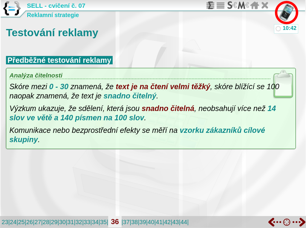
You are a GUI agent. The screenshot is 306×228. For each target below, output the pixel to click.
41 (159, 222)
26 (29, 222)
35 (103, 222)
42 (167, 222)
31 (70, 222)
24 (13, 222)
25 (21, 222)
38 (134, 222)
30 (62, 222)
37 (126, 222)
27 (37, 222)
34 (95, 222)
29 (54, 222)
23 (5, 222)
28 (46, 222)
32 (79, 222)
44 (183, 222)
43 (175, 222)
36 (115, 222)
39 (143, 222)
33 (87, 222)
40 (151, 222)
